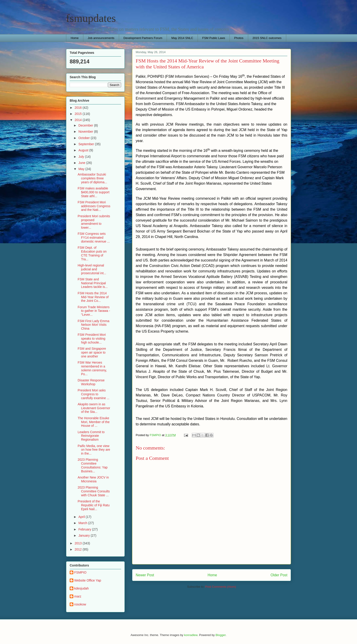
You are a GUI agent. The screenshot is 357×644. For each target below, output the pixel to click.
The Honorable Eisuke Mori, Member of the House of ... (94, 422)
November (86, 131)
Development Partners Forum (142, 38)
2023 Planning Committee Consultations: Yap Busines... (92, 465)
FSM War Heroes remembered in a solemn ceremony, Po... (92, 368)
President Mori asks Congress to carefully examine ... (94, 394)
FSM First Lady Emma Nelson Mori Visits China (93, 325)
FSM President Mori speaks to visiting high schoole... (92, 338)
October (84, 138)
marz (77, 596)
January (84, 535)
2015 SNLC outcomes (266, 38)
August (83, 150)
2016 (79, 107)
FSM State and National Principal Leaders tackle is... (93, 283)
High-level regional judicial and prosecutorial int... (92, 269)
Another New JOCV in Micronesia (93, 479)
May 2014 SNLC (182, 38)
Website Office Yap (87, 580)
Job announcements (101, 38)
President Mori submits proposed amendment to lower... (94, 221)
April (82, 517)
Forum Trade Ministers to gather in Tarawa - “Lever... (94, 311)
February (85, 529)
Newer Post (145, 575)
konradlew (191, 635)
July (81, 156)
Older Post (278, 575)
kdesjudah (81, 588)
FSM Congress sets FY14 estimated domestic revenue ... (94, 237)
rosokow (80, 604)
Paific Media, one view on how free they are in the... (94, 449)
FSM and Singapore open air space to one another (92, 352)
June (82, 163)
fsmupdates (91, 18)
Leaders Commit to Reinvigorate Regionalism (91, 436)
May (81, 169)
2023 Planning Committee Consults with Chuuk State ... (94, 491)
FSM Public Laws (213, 38)
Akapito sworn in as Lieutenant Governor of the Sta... (94, 408)
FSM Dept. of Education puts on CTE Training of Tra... (92, 253)
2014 (79, 120)
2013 (79, 543)
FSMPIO (80, 572)
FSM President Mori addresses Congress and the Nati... (94, 206)
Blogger (221, 635)
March (83, 523)
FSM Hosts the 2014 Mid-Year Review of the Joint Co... (93, 297)
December (86, 125)
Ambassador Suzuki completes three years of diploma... (92, 178)
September (86, 144)
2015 (79, 114)
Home (75, 38)
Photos (238, 38)
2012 (79, 549)
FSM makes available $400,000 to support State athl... (94, 192)
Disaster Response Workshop (91, 382)
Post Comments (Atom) (220, 586)
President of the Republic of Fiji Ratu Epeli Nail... (94, 505)
